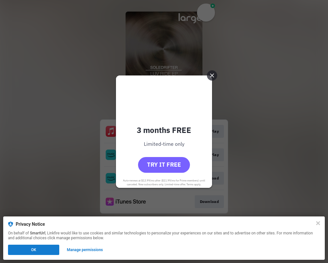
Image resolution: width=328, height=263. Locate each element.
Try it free (164, 164)
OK (33, 250)
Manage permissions (85, 250)
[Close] (318, 223)
